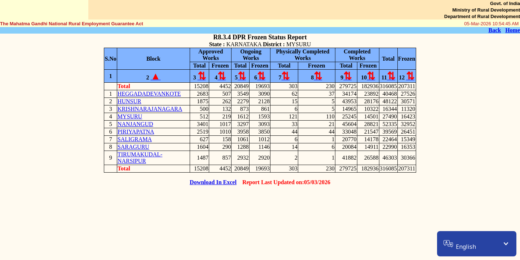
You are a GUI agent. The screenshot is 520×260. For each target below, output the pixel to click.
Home (512, 30)
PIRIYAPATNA (136, 132)
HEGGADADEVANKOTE (149, 94)
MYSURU (130, 116)
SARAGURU (133, 147)
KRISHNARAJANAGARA (150, 109)
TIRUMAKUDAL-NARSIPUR (140, 157)
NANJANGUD (135, 124)
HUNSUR (129, 101)
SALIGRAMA (135, 139)
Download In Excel (213, 182)
